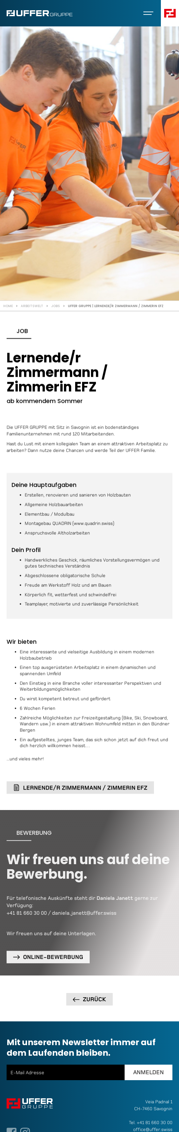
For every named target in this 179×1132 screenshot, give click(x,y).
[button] (148, 13)
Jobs (55, 306)
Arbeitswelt (32, 306)
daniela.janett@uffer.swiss (84, 916)
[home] (40, 13)
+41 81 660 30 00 (27, 916)
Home (8, 306)
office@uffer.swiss (152, 1129)
